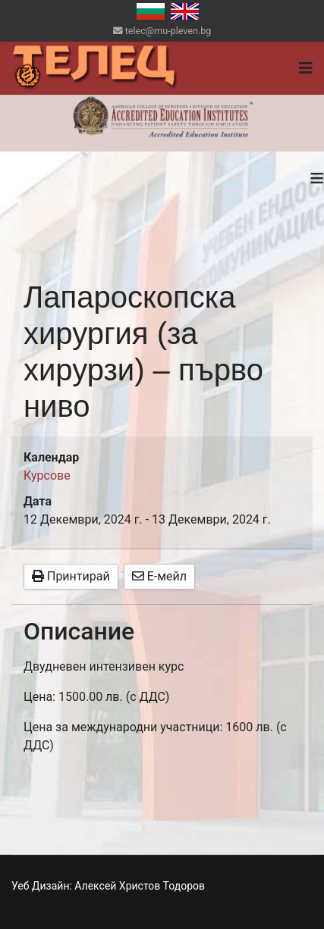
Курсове (47, 475)
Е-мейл (159, 576)
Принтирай (71, 576)
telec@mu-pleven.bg (168, 30)
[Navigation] (306, 68)
